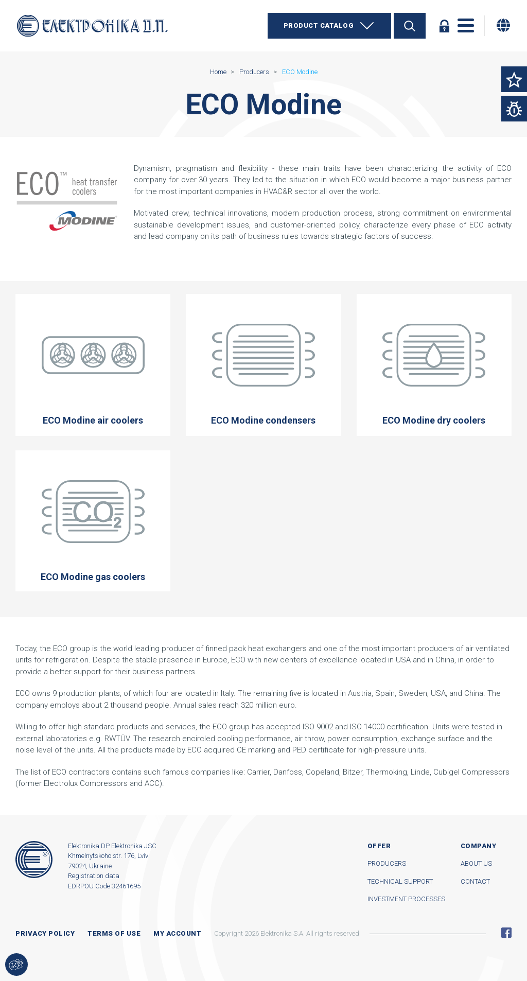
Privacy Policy (45, 933)
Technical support (400, 881)
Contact (475, 881)
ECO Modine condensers (263, 364)
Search (410, 26)
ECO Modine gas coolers (92, 520)
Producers (386, 863)
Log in (444, 25)
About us (476, 863)
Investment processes (406, 899)
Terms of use (113, 933)
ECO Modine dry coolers (434, 364)
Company (479, 846)
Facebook (506, 932)
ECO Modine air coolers (92, 364)
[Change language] (503, 25)
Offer (379, 846)
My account (177, 933)
